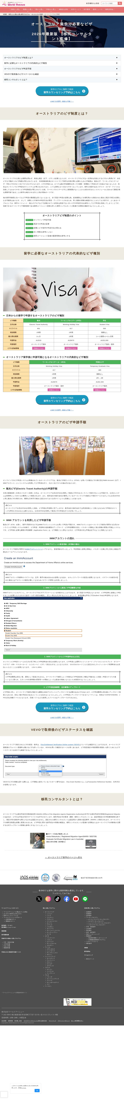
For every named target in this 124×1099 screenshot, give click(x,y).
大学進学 (89, 930)
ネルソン (49, 964)
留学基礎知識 (5, 936)
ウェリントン (51, 962)
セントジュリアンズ (53, 981)
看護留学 (89, 938)
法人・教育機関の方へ (77, 1022)
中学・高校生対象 (9, 944)
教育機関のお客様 (92, 3)
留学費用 (87, 9)
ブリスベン (50, 919)
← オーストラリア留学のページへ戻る (63, 859)
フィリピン (48, 988)
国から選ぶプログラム (49, 910)
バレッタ (49, 979)
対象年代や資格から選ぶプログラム (11, 940)
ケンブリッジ (51, 975)
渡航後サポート (10, 923)
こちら (16, 1088)
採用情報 (10, 1022)
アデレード (50, 921)
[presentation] (4, 1094)
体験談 (86, 949)
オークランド (51, 960)
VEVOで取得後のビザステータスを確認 (62, 74)
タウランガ (50, 968)
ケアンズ (49, 927)
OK (29, 1090)
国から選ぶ (39, 9)
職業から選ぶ (28, 9)
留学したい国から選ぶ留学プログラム (19, 14)
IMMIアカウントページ (34, 550)
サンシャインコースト (53, 932)
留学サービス (76, 9)
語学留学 (89, 917)
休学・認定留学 (90, 934)
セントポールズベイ (53, 984)
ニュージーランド (50, 958)
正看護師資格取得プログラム (97, 942)
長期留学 (89, 916)
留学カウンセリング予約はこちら (65, 91)
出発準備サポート (11, 921)
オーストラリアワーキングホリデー (98, 921)
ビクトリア (50, 943)
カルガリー (50, 947)
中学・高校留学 (90, 929)
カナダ (47, 938)
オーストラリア (49, 914)
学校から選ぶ (51, 9)
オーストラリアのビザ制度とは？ (62, 57)
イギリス (47, 969)
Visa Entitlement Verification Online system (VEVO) (60, 747)
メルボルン (50, 929)
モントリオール (51, 945)
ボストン (49, 956)
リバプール (50, 973)
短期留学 (89, 914)
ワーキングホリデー (92, 919)
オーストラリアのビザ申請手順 (62, 68)
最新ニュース (98, 9)
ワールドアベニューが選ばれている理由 (15, 914)
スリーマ (49, 982)
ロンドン (49, 971)
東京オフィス (90, 961)
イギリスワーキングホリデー (97, 927)
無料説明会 (109, 9)
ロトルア (49, 966)
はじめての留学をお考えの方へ (13, 916)
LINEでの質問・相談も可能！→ (62, 102)
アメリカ (47, 949)
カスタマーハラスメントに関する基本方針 (35, 1022)
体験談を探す (64, 9)
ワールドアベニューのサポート (13, 919)
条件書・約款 (18, 1022)
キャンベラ (50, 930)
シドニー (49, 916)
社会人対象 (7, 948)
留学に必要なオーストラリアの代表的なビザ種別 (62, 63)
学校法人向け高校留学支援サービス (11, 954)
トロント (49, 942)
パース (49, 917)
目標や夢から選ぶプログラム (92, 910)
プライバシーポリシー (64, 1022)
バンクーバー (51, 940)
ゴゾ (48, 986)
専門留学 (89, 932)
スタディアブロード (92, 943)
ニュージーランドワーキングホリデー (99, 925)
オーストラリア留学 (37, 14)
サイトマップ (52, 1022)
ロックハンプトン (52, 934)
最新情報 (4, 933)
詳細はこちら (39, 349)
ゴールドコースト (52, 923)
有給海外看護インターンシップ (97, 940)
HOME (5, 14)
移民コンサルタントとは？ (62, 79)
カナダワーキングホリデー (96, 923)
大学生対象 (7, 946)
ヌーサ (49, 936)
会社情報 (4, 1022)
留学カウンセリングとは (11, 917)
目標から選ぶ (15, 9)
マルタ (47, 977)
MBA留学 (89, 945)
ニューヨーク (51, 953)
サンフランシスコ (52, 955)
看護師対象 (7, 950)
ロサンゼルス (51, 951)
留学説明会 (87, 953)
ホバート (49, 925)
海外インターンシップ (93, 936)
